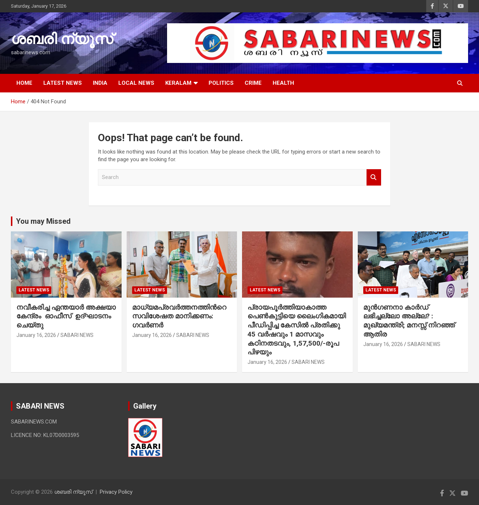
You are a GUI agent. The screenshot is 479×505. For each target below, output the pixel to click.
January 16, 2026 (36, 335)
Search (374, 177)
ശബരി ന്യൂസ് (62, 39)
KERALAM (178, 83)
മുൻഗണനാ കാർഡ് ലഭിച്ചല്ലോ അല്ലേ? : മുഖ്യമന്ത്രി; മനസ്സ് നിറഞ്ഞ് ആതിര (409, 320)
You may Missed (43, 221)
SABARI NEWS (77, 335)
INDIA (100, 83)
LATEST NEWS (62, 83)
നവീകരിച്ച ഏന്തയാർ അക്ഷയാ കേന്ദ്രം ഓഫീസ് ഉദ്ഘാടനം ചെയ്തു (66, 316)
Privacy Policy (116, 492)
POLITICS (221, 83)
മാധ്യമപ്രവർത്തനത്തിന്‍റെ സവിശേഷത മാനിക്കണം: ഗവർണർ (179, 316)
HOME (24, 83)
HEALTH (283, 83)
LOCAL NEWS (136, 83)
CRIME (253, 83)
